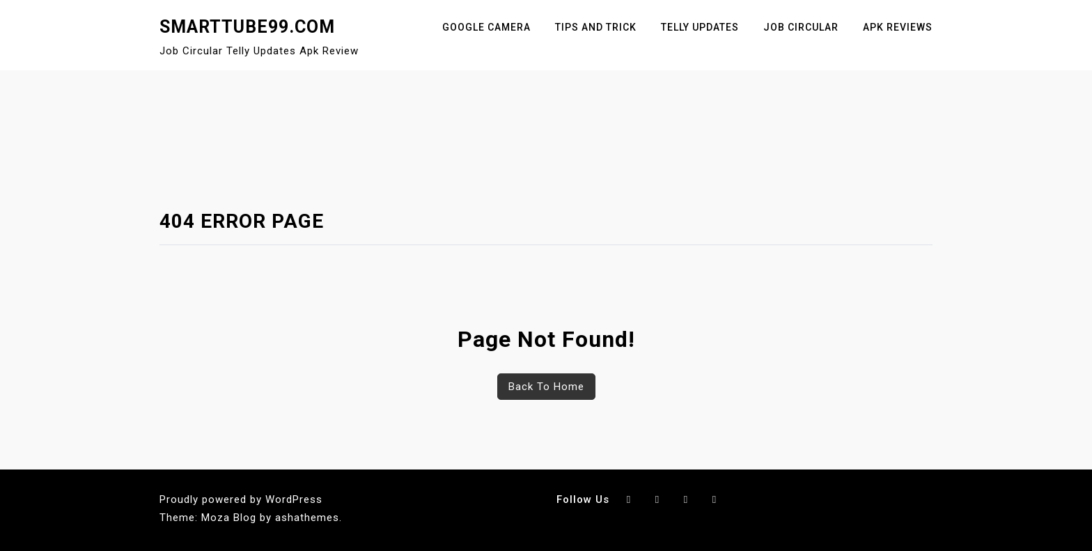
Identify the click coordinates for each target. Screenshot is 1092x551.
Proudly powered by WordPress (240, 499)
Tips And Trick (596, 27)
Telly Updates (700, 27)
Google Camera (486, 27)
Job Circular (800, 27)
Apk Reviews (898, 27)
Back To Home (546, 386)
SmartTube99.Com (247, 27)
